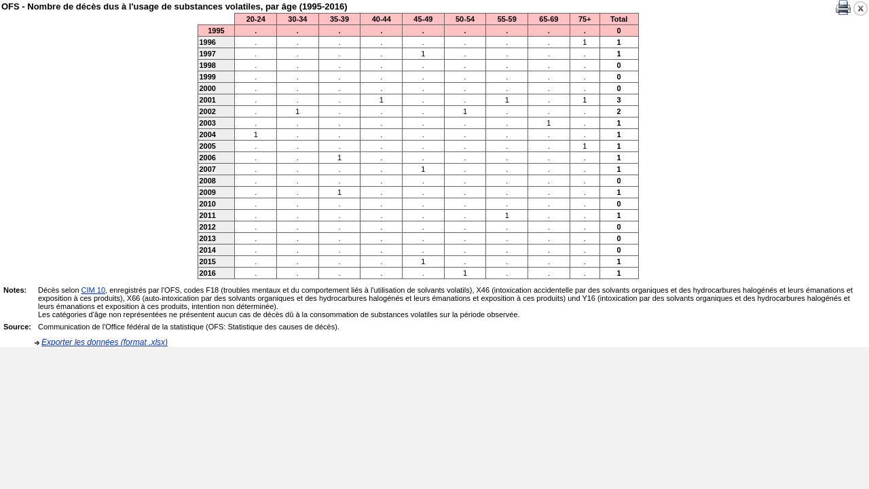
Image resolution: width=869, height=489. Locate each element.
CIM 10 (93, 290)
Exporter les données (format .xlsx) (104, 342)
